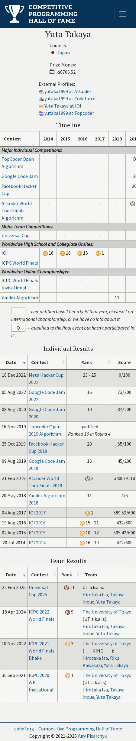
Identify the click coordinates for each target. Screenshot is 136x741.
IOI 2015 (37, 533)
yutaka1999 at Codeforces (71, 98)
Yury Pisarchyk (92, 736)
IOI (5, 253)
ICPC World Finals (20, 263)
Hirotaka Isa (95, 594)
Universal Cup (16, 235)
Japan (63, 53)
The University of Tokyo (107, 612)
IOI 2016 (37, 523)
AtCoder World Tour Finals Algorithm (17, 210)
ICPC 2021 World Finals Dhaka (41, 650)
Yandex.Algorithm (20, 298)
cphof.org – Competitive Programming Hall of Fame (68, 729)
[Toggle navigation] (122, 14)
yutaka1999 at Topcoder (69, 113)
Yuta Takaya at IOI (62, 106)
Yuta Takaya (108, 602)
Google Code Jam (20, 176)
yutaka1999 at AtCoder (67, 91)
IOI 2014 (37, 543)
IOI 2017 (37, 513)
